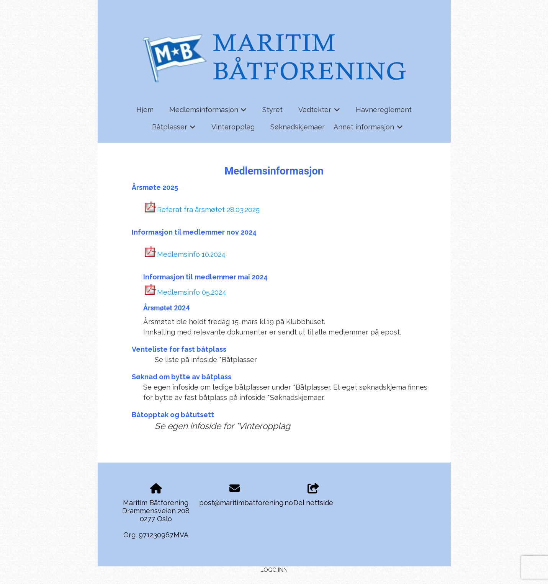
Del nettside (313, 495)
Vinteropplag (233, 127)
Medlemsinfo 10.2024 (191, 254)
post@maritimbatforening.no (246, 503)
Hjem (145, 110)
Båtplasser (174, 129)
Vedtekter (319, 112)
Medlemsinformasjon (208, 112)
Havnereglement (384, 110)
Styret (272, 110)
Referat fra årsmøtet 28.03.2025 (208, 210)
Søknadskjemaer (297, 127)
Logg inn (274, 569)
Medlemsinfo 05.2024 (191, 292)
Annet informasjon (368, 129)
